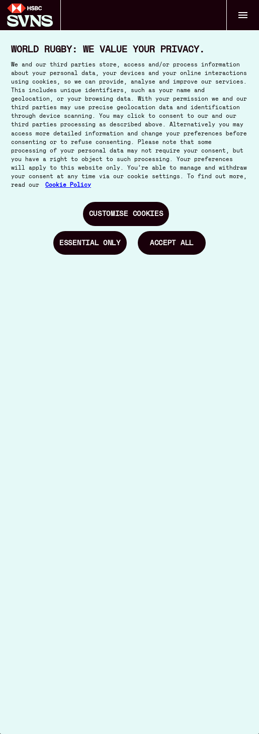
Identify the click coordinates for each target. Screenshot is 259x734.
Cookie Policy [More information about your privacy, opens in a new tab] (68, 185)
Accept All (172, 242)
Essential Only (90, 242)
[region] (129, 367)
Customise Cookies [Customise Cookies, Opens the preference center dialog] (126, 213)
